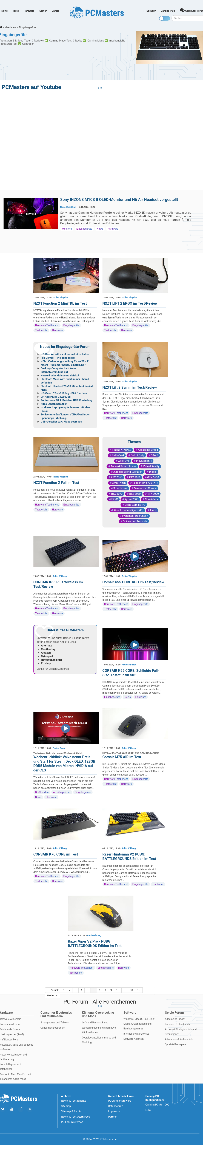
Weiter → (52, 995)
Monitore (67, 228)
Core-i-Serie (152, 499)
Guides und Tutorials (135, 521)
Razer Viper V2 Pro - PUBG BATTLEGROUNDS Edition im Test (95, 943)
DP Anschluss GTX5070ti (56, 396)
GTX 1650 (153, 477)
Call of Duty (137, 455)
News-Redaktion (68, 207)
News (4, 10)
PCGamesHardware (119, 1100)
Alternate (46, 645)
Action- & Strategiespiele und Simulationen (181, 1031)
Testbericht (41, 330)
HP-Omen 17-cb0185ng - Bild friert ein (64, 393)
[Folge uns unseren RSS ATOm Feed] (30, 1109)
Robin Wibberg (60, 576)
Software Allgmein (133, 1038)
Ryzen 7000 (131, 499)
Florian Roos (59, 748)
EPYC (114, 499)
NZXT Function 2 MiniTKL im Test (60, 303)
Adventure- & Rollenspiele (179, 1039)
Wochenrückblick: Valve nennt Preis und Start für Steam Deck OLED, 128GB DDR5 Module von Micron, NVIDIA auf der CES (64, 763)
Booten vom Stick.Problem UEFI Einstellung (67, 400)
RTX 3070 (116, 493)
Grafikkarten (42, 792)
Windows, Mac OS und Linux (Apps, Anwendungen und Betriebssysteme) (139, 1024)
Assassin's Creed (148, 449)
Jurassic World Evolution (127, 471)
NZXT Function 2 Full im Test (56, 483)
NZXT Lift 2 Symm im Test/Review (129, 387)
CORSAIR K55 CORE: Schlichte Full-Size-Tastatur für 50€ (130, 672)
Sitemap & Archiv (71, 1111)
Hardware (29, 10)
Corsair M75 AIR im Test (121, 757)
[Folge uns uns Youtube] (12, 1109)
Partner (112, 1116)
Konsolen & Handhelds (177, 1024)
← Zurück (53, 990)
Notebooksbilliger (51, 659)
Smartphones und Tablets (54, 1022)
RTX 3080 (135, 493)
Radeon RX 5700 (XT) (145, 482)
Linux (153, 510)
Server (43, 10)
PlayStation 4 (144, 460)
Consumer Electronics (52, 1027)
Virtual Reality (151, 466)
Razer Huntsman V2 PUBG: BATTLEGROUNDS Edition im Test (129, 856)
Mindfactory (48, 649)
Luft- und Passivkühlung (95, 1022)
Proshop (46, 663)
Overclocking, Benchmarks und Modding (99, 1040)
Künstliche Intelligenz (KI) (128, 510)
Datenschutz (115, 1106)
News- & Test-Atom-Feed (75, 1116)
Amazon (46, 652)
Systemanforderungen (135, 515)
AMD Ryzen (119, 482)
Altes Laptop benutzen (54, 404)
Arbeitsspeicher (61, 792)
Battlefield (118, 455)
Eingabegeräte (84, 228)
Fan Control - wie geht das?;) (58, 357)
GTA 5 (154, 455)
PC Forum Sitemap (72, 1122)
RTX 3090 (153, 493)
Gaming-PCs (168, 10)
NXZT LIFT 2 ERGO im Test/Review (130, 303)
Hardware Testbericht (47, 325)
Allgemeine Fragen (175, 1019)
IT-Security (150, 10)
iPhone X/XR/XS (121, 449)
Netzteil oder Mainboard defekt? (60, 375)
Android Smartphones (123, 466)
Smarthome (120, 488)
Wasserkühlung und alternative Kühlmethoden (99, 1030)
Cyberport (47, 656)
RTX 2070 (134, 477)
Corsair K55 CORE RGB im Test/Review (133, 582)
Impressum (114, 1111)
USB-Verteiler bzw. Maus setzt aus (61, 421)
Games (55, 10)
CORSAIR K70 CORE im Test (55, 854)
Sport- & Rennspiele (176, 1044)
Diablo (152, 471)
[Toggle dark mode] (164, 18)
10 (117, 990)
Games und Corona (145, 488)
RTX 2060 (116, 477)
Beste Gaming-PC (135, 504)
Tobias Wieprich (60, 297)
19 (138, 990)
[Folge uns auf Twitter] (2, 1109)
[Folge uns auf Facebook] (21, 1109)
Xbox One (124, 460)
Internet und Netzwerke (136, 1033)
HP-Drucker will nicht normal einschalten (65, 354)
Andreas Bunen (129, 664)
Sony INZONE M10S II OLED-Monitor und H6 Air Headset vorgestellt (119, 199)
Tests (16, 10)
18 (131, 990)
